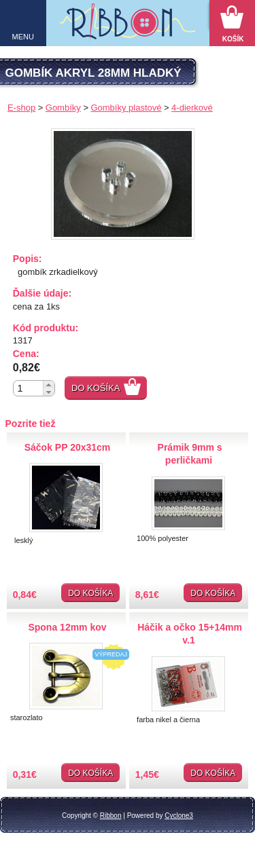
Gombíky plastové (125, 107)
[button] (48, 384)
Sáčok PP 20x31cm (67, 447)
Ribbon (111, 815)
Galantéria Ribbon (127, 26)
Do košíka (95, 388)
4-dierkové (192, 107)
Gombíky (63, 107)
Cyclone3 (179, 815)
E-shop (21, 107)
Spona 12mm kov (67, 627)
